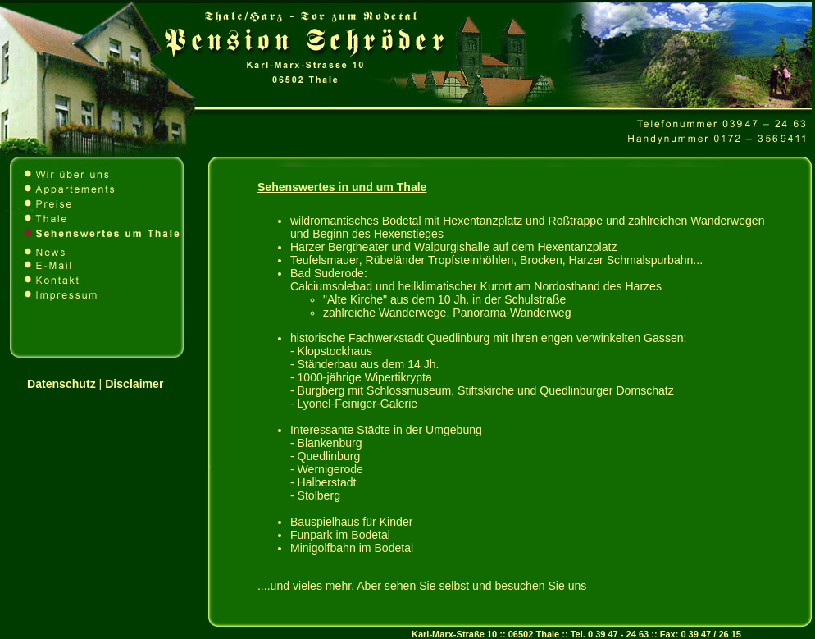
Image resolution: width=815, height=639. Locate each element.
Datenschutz (61, 383)
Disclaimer (134, 383)
